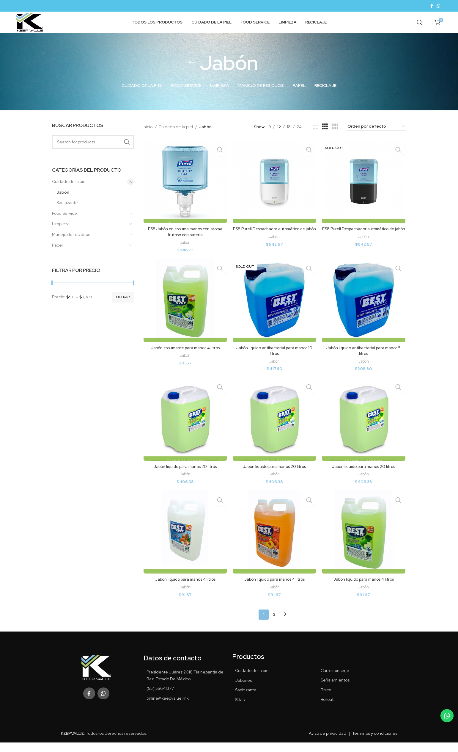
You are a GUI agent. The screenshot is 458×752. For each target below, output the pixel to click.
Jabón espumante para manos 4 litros (184, 358)
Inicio (148, 136)
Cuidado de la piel (69, 190)
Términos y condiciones (374, 742)
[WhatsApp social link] (438, 6)
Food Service (64, 222)
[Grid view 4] (335, 136)
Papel (57, 254)
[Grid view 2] (315, 136)
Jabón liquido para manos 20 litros (185, 477)
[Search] (420, 27)
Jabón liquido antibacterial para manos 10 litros (274, 360)
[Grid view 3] (325, 136)
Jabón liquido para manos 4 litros (184, 590)
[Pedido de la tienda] (376, 135)
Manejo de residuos (71, 243)
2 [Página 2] (274, 623)
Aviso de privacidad (327, 742)
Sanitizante (67, 211)
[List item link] (185, 698)
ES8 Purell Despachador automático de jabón (274, 241)
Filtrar (123, 306)
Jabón (62, 201)
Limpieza (61, 233)
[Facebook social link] (432, 6)
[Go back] (192, 72)
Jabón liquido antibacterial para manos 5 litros (364, 360)
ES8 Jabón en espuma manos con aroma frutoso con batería (184, 241)
